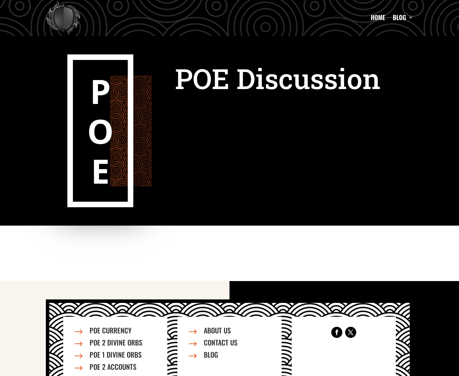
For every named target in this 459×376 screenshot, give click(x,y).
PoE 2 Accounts (113, 366)
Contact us (220, 342)
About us (217, 330)
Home (378, 17)
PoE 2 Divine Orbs (116, 342)
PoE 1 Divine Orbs (116, 354)
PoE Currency (111, 330)
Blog (399, 17)
